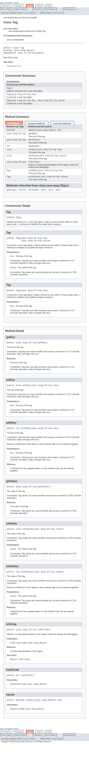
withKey (32, 175)
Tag (8, 90)
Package (18, 6)
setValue (33, 159)
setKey (32, 153)
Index (39, 6)
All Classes (69, 9)
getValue (33, 143)
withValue (33, 181)
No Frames (50, 9)
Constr (25, 13)
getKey (32, 136)
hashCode (33, 149)
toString (33, 166)
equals (32, 132)
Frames (37, 9)
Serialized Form (14, 67)
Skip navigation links (9, 3)
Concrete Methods (62, 126)
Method (33, 13)
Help (48, 6)
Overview (5, 6)
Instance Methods (36, 126)
